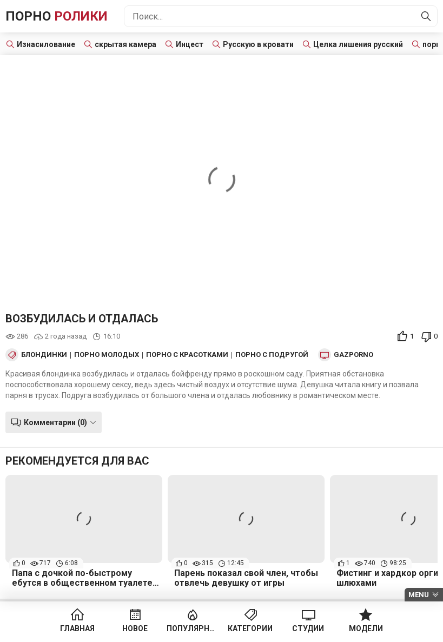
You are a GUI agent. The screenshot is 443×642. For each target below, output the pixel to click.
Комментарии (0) (55, 422)
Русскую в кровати (258, 44)
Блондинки (44, 355)
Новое (135, 628)
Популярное (193, 628)
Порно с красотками (187, 355)
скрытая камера (125, 44)
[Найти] (426, 16)
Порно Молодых (106, 355)
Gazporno (353, 355)
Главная (77, 628)
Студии (308, 628)
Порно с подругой (271, 355)
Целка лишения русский (358, 44)
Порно (56, 16)
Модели (366, 628)
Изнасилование (46, 44)
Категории (250, 628)
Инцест (189, 44)
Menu (418, 595)
